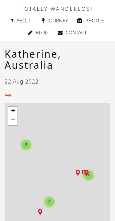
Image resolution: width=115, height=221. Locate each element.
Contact (72, 32)
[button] (40, 212)
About (22, 20)
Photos (90, 20)
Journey (55, 20)
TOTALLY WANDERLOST (57, 9)
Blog (38, 32)
